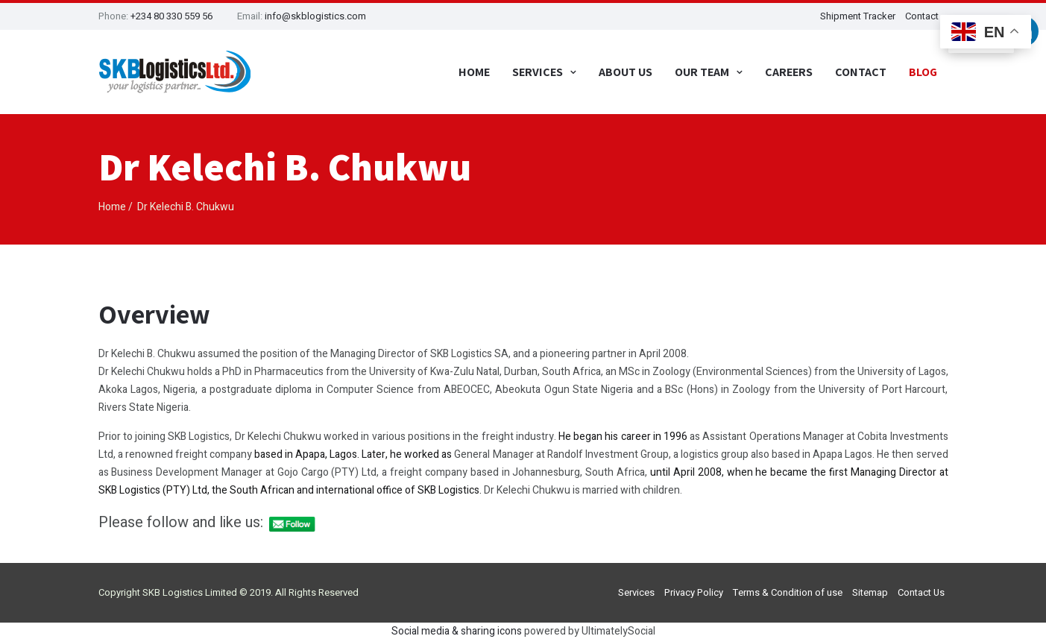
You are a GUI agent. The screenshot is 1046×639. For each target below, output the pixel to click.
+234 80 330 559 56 (171, 16)
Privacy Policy (693, 592)
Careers (789, 72)
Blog (923, 72)
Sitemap (870, 592)
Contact (860, 72)
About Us (625, 72)
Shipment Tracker (857, 16)
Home (474, 72)
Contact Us (921, 592)
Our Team (702, 72)
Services (537, 72)
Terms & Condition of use (787, 592)
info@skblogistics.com (315, 16)
